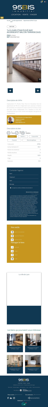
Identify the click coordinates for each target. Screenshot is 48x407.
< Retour (11, 26)
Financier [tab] (14, 140)
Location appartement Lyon (16, 21)
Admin (30, 387)
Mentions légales (16, 387)
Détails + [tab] (23, 136)
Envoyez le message (32, 192)
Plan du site (10, 387)
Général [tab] (12, 136)
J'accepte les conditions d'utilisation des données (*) (22, 187)
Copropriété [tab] (35, 136)
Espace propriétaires (34, 398)
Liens (27, 387)
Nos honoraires (22, 387)
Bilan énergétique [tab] (31, 140)
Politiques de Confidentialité (29, 215)
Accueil (8, 20)
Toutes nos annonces (36, 387)
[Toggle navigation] (2, 18)
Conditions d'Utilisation (14, 216)
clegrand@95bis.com (20, 122)
